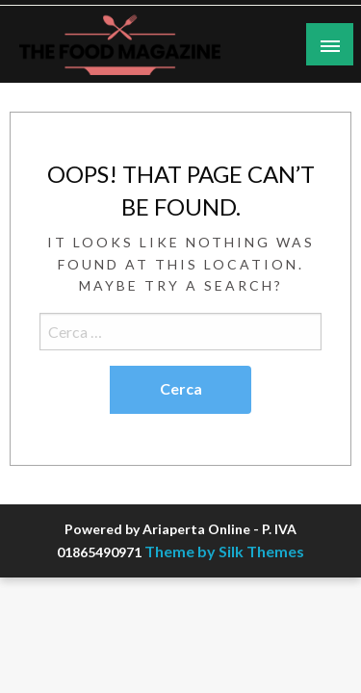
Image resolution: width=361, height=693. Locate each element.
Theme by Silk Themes (224, 551)
